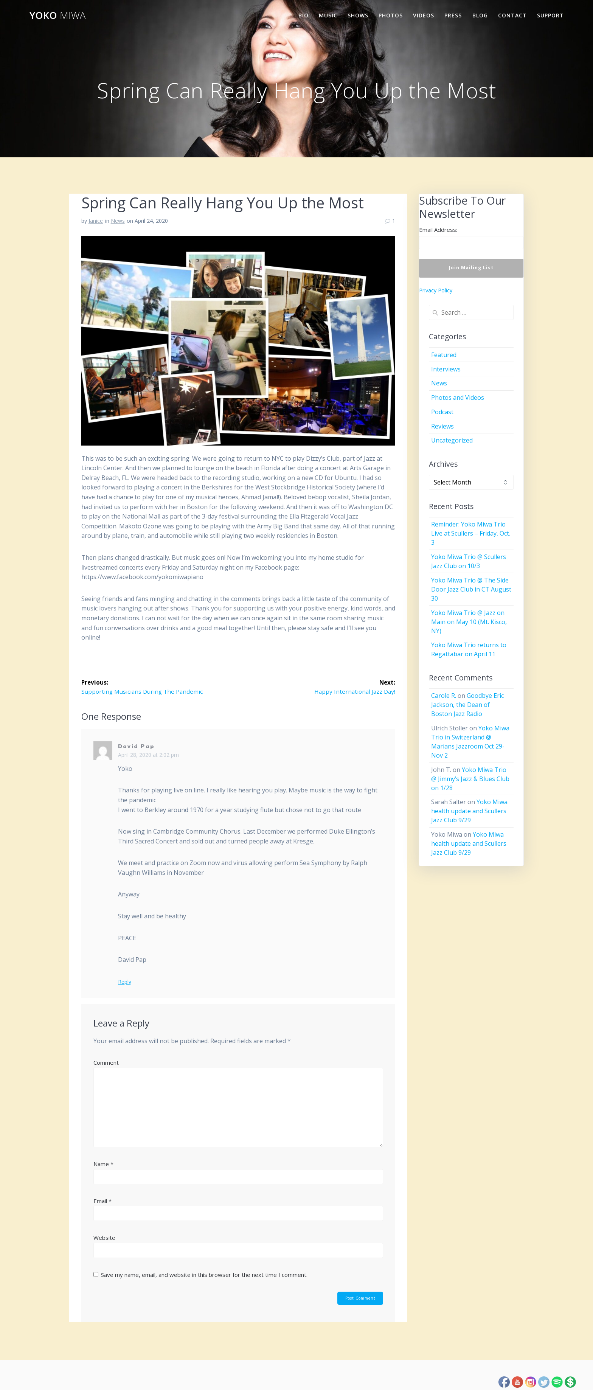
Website (104, 1238)
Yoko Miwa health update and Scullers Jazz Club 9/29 (469, 811)
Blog (480, 15)
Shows (358, 15)
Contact (512, 15)
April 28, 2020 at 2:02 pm (148, 755)
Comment (106, 1063)
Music (328, 15)
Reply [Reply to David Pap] (124, 982)
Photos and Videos (457, 397)
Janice (95, 220)
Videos (423, 15)
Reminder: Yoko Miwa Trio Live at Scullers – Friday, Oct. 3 (470, 533)
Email (102, 1201)
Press (453, 15)
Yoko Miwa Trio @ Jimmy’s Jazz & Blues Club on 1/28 (470, 779)
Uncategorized (452, 440)
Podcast (442, 412)
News (118, 220)
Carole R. (443, 695)
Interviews (446, 369)
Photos (391, 15)
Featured (443, 355)
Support (550, 15)
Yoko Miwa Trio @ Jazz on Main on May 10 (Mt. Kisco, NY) (469, 622)
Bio (303, 15)
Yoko (57, 15)
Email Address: (438, 229)
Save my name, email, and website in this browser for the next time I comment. (204, 1275)
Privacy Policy (435, 290)
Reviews (442, 426)
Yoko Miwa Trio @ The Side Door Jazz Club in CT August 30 (471, 589)
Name (103, 1164)
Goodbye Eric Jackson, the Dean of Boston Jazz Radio (467, 704)
